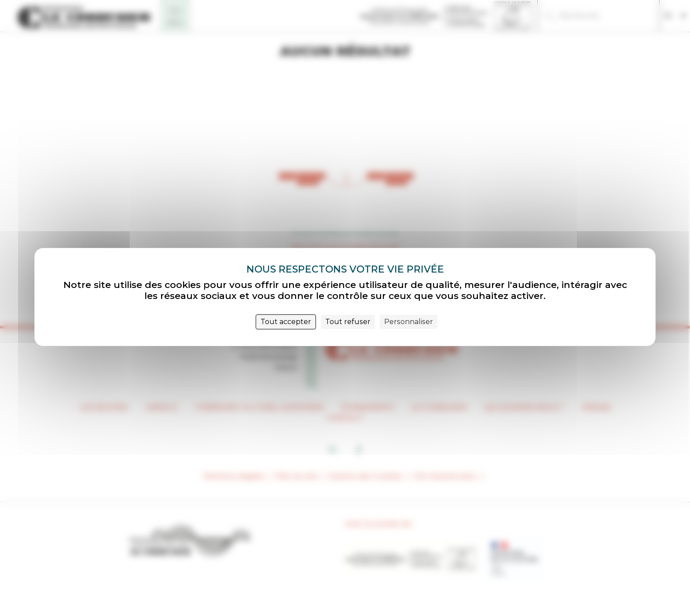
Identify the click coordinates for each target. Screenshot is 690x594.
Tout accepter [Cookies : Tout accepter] (286, 321)
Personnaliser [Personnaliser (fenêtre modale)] (408, 321)
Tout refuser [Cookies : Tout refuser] (348, 321)
